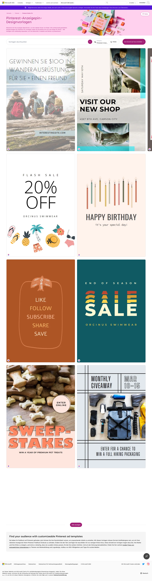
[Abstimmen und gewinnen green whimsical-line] (93, 126)
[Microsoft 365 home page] (8, 3)
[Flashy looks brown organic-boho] (58, 178)
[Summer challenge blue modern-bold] (58, 284)
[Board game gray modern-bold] (23, 284)
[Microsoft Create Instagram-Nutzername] (148, 564)
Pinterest (17, 13)
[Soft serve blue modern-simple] (93, 336)
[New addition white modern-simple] (129, 231)
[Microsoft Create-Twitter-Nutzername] (143, 564)
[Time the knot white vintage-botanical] (58, 126)
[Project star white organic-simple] (58, 441)
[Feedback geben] (146, 556)
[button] (145, 14)
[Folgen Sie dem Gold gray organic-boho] (58, 336)
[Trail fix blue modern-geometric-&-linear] (23, 442)
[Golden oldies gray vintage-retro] (93, 494)
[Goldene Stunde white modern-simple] (129, 336)
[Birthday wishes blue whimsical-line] (129, 441)
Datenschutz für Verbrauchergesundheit (50, 564)
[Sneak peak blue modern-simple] (58, 389)
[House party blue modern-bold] (129, 178)
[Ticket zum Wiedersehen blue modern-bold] (129, 126)
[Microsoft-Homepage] (7, 564)
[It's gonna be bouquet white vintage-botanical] (129, 73)
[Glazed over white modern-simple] (93, 389)
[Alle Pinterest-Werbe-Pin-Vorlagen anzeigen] (76, 524)
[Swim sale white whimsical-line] (23, 126)
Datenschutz (32, 564)
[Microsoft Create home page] (20, 3)
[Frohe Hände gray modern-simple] (58, 494)
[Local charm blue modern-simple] (129, 389)
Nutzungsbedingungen (71, 564)
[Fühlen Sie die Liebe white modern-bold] (93, 231)
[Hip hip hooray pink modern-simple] (23, 336)
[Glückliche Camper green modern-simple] (93, 178)
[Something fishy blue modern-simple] (93, 441)
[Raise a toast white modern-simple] (129, 494)
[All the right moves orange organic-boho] (23, 178)
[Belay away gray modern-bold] (58, 231)
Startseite (9, 13)
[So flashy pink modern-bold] (129, 284)
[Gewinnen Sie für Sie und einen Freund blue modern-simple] (23, 73)
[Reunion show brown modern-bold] (23, 494)
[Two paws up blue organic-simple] (93, 284)
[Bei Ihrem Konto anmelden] (144, 2)
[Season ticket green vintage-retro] (23, 389)
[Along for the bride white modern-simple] (93, 73)
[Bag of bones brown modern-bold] (23, 231)
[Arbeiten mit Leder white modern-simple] (58, 73)
